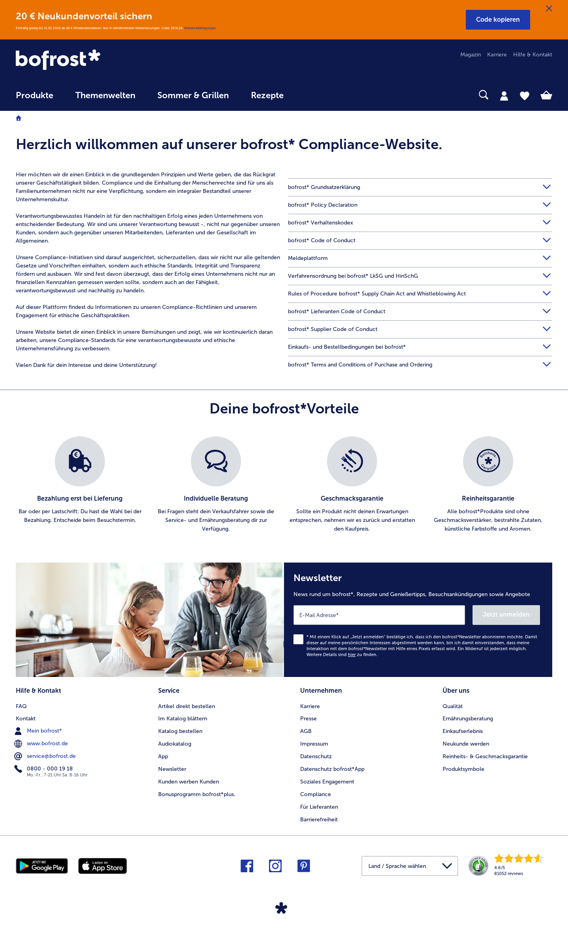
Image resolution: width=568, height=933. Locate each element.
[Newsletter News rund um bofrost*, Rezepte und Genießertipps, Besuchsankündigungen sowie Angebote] (418, 620)
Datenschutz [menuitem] (316, 756)
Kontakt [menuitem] (26, 718)
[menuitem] (34, 99)
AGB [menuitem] (306, 731)
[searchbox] (311, 95)
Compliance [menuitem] (315, 794)
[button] (498, 20)
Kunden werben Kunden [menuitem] (188, 781)
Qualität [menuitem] (453, 706)
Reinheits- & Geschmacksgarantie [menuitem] (485, 756)
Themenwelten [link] (105, 95)
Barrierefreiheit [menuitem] (319, 819)
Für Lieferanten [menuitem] (319, 807)
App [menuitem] (163, 756)
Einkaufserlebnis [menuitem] (463, 731)
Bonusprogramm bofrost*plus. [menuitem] (196, 794)
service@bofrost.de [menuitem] (46, 756)
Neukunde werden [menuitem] (466, 743)
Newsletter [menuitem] (172, 769)
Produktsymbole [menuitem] (463, 769)
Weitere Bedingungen (200, 28)
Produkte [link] (34, 95)
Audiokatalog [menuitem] (174, 743)
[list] (284, 484)
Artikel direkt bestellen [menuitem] (186, 706)
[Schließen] (549, 8)
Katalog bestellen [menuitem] (180, 731)
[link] (96, 60)
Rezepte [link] (267, 95)
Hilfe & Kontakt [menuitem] (532, 54)
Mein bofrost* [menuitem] (39, 731)
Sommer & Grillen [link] (193, 95)
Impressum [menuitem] (314, 743)
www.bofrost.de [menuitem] (42, 744)
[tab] (504, 95)
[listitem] (80, 484)
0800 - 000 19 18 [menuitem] (44, 769)
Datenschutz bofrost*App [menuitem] (332, 769)
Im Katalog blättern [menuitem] (182, 718)
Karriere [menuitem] (497, 54)
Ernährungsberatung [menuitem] (468, 718)
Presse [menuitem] (308, 718)
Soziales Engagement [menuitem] (327, 781)
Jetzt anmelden (506, 614)
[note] (284, 148)
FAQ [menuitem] (21, 706)
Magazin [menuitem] (470, 54)
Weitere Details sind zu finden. (341, 654)
